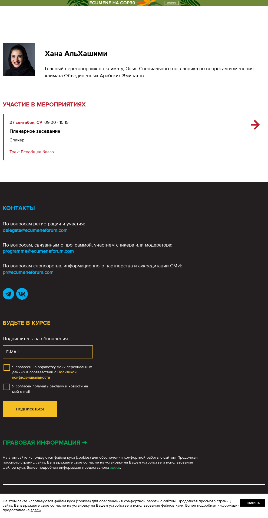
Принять (253, 502)
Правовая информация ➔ (45, 442)
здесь (115, 467)
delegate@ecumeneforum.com (35, 230)
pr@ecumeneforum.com (28, 272)
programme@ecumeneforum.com (38, 251)
